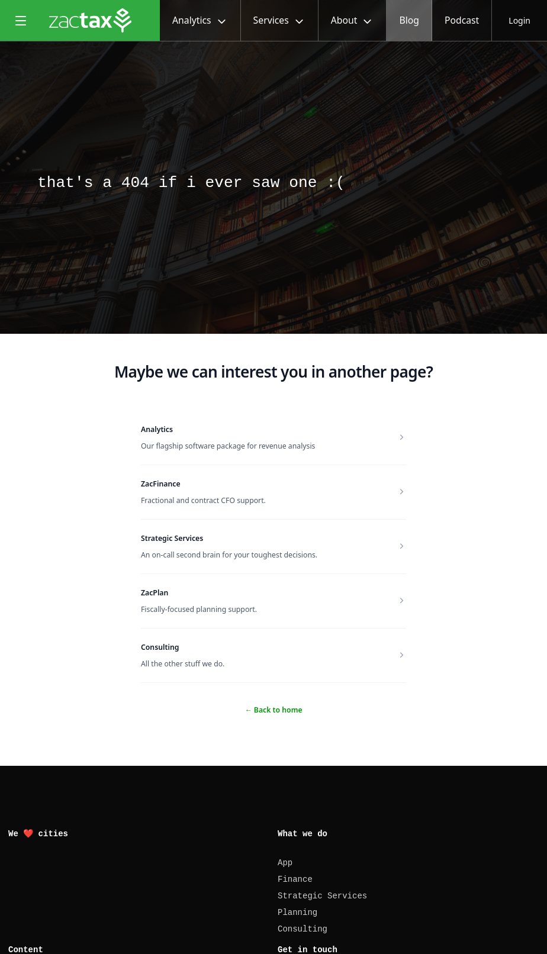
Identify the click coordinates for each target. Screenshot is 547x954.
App (285, 863)
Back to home (273, 710)
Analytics (157, 429)
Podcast (462, 20)
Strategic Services (172, 538)
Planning (297, 912)
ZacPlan (154, 593)
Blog (409, 20)
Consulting (160, 647)
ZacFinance (161, 484)
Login (519, 20)
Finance (295, 879)
